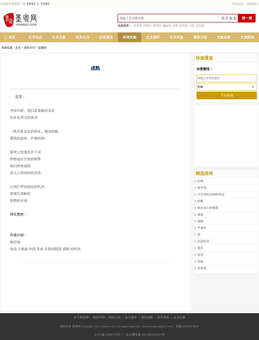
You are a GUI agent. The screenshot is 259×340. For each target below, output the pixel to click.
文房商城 (247, 37)
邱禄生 (147, 25)
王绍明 (200, 25)
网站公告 (115, 317)
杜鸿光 (183, 25)
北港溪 (201, 268)
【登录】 (31, 3)
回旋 (200, 261)
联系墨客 (163, 317)
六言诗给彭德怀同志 (211, 194)
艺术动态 (35, 37)
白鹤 (200, 181)
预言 (200, 248)
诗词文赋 (129, 37)
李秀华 (138, 25)
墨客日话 (200, 37)
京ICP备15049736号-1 (108, 334)
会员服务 (131, 317)
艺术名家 (59, 37)
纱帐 (200, 201)
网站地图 (147, 317)
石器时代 (203, 241)
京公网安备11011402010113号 (145, 334)
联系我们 (252, 4)
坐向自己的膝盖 (207, 207)
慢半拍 (201, 187)
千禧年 (201, 228)
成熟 (200, 221)
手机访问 (237, 4)
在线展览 (106, 37)
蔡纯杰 (157, 25)
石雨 (175, 25)
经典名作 (82, 37)
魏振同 (167, 25)
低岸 (200, 254)
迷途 (200, 214)
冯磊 (192, 25)
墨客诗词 (29, 47)
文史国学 (153, 37)
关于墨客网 (81, 317)
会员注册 (179, 317)
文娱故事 (224, 37)
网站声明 (99, 317)
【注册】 (45, 3)
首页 (11, 37)
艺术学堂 (176, 37)
